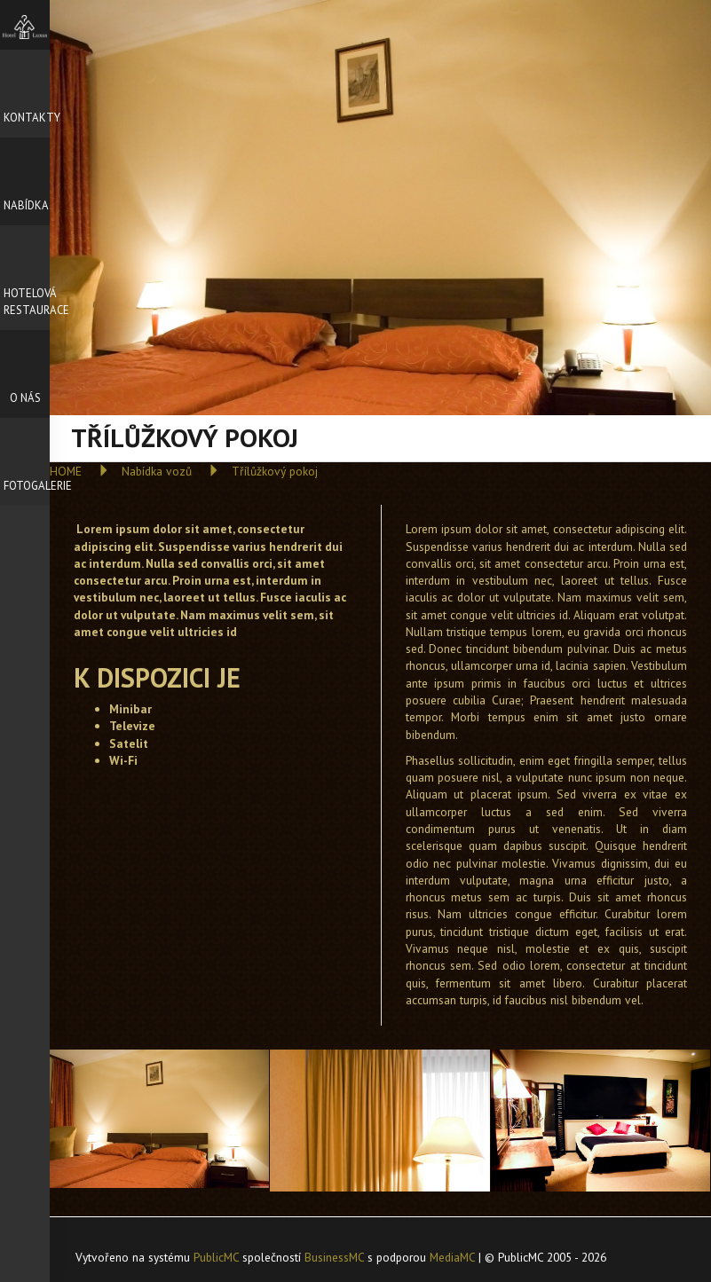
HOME (66, 471)
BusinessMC (334, 1257)
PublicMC (216, 1257)
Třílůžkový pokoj (275, 471)
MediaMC (452, 1257)
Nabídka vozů (157, 471)
